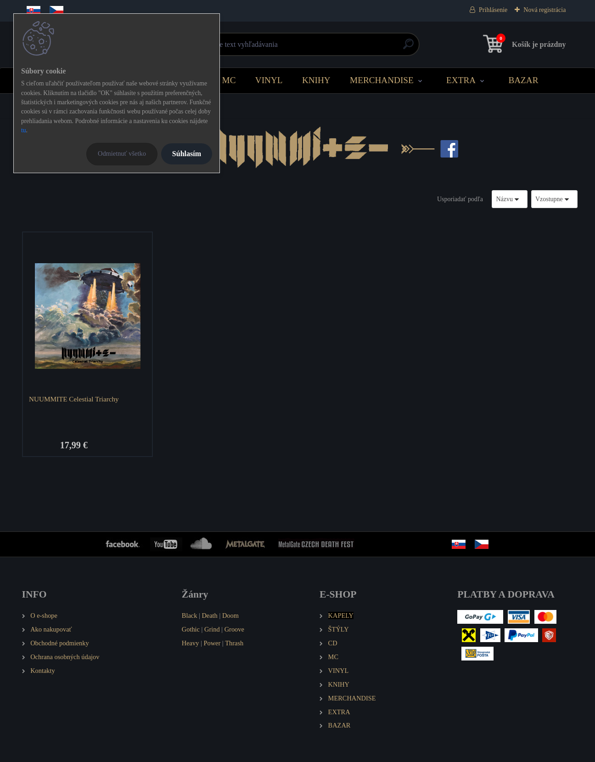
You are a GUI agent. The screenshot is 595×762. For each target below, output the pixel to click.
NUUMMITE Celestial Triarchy (74, 399)
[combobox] (510, 199)
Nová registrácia (544, 9)
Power (211, 643)
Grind (212, 629)
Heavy (190, 643)
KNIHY (316, 80)
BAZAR (523, 80)
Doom (230, 615)
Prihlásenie (493, 9)
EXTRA (461, 80)
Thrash (234, 643)
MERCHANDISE (382, 80)
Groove (234, 629)
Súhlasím (186, 154)
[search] (408, 47)
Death (209, 615)
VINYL (269, 80)
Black (189, 615)
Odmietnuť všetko (122, 153)
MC (229, 80)
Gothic (191, 629)
